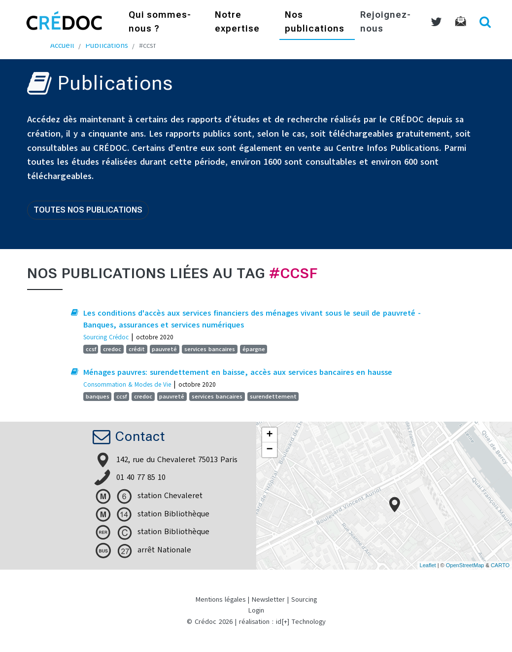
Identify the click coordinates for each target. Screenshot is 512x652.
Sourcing (304, 599)
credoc (112, 349)
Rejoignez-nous (385, 22)
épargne (253, 349)
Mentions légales (220, 599)
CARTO (500, 565)
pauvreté (164, 349)
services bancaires (209, 349)
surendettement (273, 396)
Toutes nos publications (88, 210)
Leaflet (428, 565)
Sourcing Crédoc (106, 337)
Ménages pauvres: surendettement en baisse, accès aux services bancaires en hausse (237, 372)
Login (256, 610)
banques (97, 396)
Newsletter (268, 599)
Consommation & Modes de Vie (127, 384)
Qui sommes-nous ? (160, 22)
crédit (137, 349)
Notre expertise (237, 22)
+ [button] (269, 435)
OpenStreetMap (465, 565)
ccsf (91, 349)
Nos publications (314, 22)
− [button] (269, 449)
